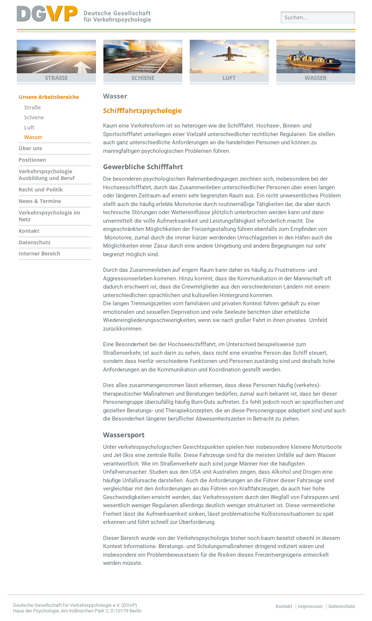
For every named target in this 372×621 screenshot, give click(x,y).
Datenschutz (35, 242)
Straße (56, 77)
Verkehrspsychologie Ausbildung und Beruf (46, 175)
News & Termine (40, 201)
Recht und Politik (41, 189)
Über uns (30, 148)
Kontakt (29, 230)
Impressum (310, 606)
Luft (229, 77)
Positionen (32, 159)
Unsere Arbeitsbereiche (49, 96)
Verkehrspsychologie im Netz (49, 216)
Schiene (142, 77)
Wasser (316, 77)
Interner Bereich (39, 253)
